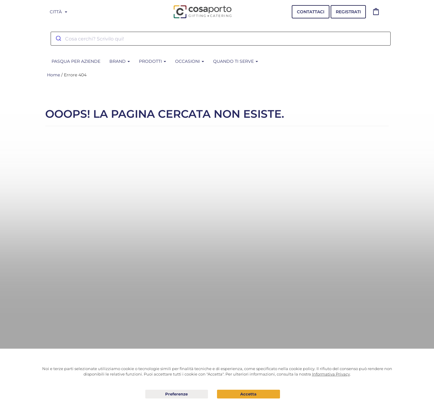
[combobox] (221, 39)
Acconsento (248, 394)
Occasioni (189, 61)
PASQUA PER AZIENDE (76, 61)
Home (53, 75)
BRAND (119, 61)
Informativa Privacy (331, 374)
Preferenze (176, 394)
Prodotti (152, 61)
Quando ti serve (235, 61)
